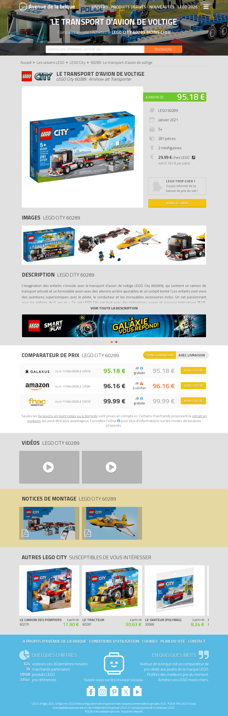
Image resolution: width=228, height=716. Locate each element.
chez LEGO (177, 157)
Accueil (25, 62)
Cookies (150, 641)
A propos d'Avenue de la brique (54, 641)
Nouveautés (161, 7)
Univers (100, 7)
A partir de (155, 97)
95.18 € (191, 96)
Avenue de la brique (47, 6)
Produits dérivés (128, 7)
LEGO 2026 (187, 7)
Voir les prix (177, 203)
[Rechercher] (163, 49)
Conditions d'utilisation (114, 641)
